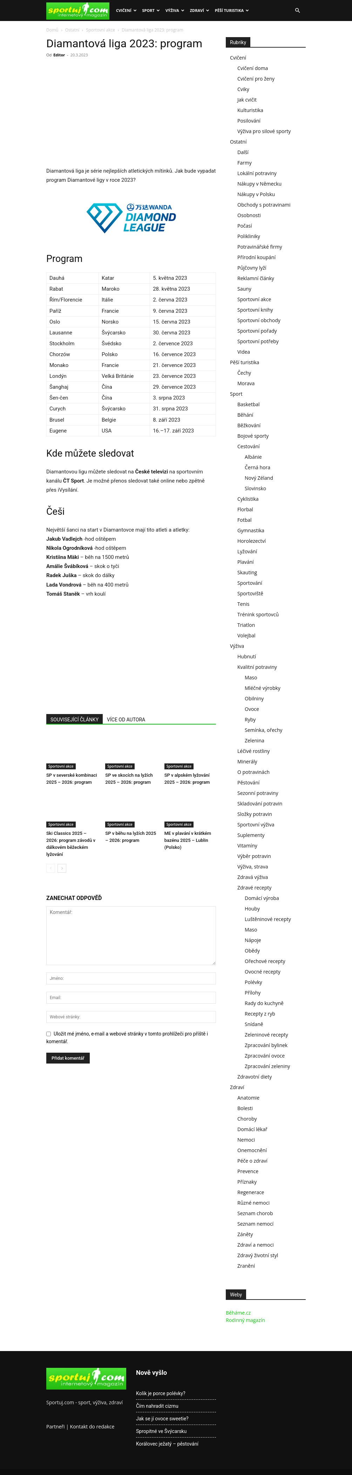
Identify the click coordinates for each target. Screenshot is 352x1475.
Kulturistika (250, 110)
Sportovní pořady (257, 330)
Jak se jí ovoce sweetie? (162, 1418)
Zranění (246, 1265)
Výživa (174, 10)
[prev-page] (50, 868)
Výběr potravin (254, 856)
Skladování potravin (259, 803)
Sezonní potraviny (257, 793)
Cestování (248, 446)
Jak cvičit (247, 99)
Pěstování (248, 782)
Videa (243, 351)
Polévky (253, 982)
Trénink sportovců (258, 614)
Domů (52, 30)
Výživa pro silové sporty (264, 131)
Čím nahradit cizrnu (157, 1406)
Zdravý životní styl (257, 1255)
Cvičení (126, 10)
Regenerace (250, 1192)
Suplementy (251, 835)
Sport (151, 10)
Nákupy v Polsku (256, 194)
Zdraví (199, 10)
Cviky (243, 89)
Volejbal (246, 635)
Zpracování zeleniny (267, 1066)
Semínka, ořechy (263, 730)
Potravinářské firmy (259, 246)
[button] (297, 10)
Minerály (247, 761)
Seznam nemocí (255, 1223)
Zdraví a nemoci (255, 1244)
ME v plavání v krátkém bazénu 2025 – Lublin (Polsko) (187, 840)
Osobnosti (249, 215)
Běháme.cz (238, 1312)
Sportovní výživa (255, 824)
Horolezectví (251, 541)
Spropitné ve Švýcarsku (161, 1431)
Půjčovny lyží (251, 267)
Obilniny (254, 698)
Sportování (249, 583)
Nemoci (246, 1139)
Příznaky (247, 1181)
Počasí (244, 225)
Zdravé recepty (254, 887)
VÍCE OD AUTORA (126, 719)
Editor (59, 54)
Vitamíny (247, 845)
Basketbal (248, 404)
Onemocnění (252, 1150)
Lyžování (247, 551)
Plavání (245, 562)
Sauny (244, 288)
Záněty (245, 1234)
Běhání (245, 414)
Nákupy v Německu (259, 183)
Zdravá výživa (252, 877)
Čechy (244, 372)
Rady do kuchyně (264, 1003)
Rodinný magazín (245, 1320)
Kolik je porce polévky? (160, 1393)
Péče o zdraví (252, 1160)
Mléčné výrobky (262, 688)
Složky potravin (254, 814)
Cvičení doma (252, 68)
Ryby (250, 719)
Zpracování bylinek (266, 1045)
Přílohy (252, 992)
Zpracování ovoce (265, 1055)
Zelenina (254, 740)
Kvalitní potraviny (257, 667)
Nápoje (253, 940)
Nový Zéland (259, 478)
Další (243, 152)
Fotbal (244, 520)
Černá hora (257, 467)
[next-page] (61, 868)
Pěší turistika (232, 10)
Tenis (243, 604)
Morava (246, 383)
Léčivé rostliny (253, 751)
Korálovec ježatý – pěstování (167, 1444)
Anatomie (248, 1097)
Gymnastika (250, 530)
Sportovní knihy (255, 309)
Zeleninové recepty (266, 1034)
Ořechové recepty (265, 961)
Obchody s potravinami (264, 204)
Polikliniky (248, 236)
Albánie (253, 456)
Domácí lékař (252, 1129)
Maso (251, 677)
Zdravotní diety (254, 1076)
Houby (252, 908)
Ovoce (252, 709)
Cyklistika (248, 499)
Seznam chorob (255, 1213)
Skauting (247, 572)
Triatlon (246, 625)
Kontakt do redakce (92, 1426)
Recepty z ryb (260, 1013)
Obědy (252, 950)
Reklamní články (255, 278)
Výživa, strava (252, 866)
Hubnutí (246, 656)
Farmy (244, 162)
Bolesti (245, 1108)
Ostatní (72, 30)
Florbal (245, 509)
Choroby (247, 1118)
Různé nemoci (253, 1202)
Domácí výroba (262, 898)
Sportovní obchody (258, 320)
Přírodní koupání (256, 257)
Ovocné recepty (262, 971)
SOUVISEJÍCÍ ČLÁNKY (74, 719)
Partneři (55, 1426)
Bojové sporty (253, 435)
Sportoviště (250, 593)
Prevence (247, 1171)
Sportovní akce (100, 30)
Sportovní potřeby (258, 341)
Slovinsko (255, 488)
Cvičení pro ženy (256, 78)
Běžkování (248, 425)
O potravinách (253, 772)
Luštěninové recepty (268, 919)
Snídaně (254, 1024)
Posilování (248, 120)
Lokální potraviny (257, 173)
